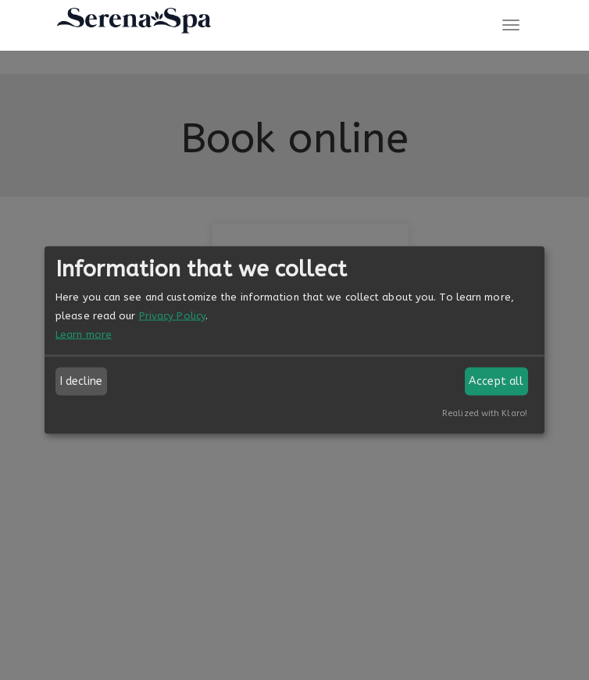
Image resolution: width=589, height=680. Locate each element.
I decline (81, 381)
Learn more (83, 334)
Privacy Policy (172, 316)
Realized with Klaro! (484, 413)
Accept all (496, 381)
